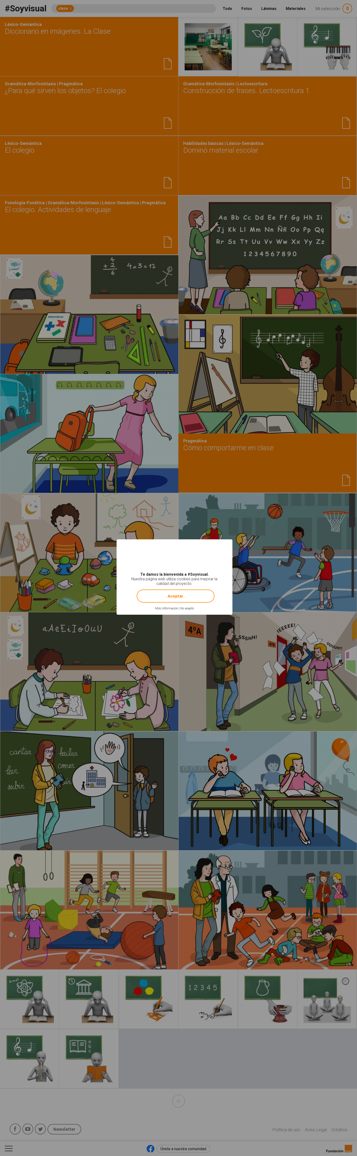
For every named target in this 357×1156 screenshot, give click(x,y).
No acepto (187, 608)
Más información (166, 608)
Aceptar (175, 596)
